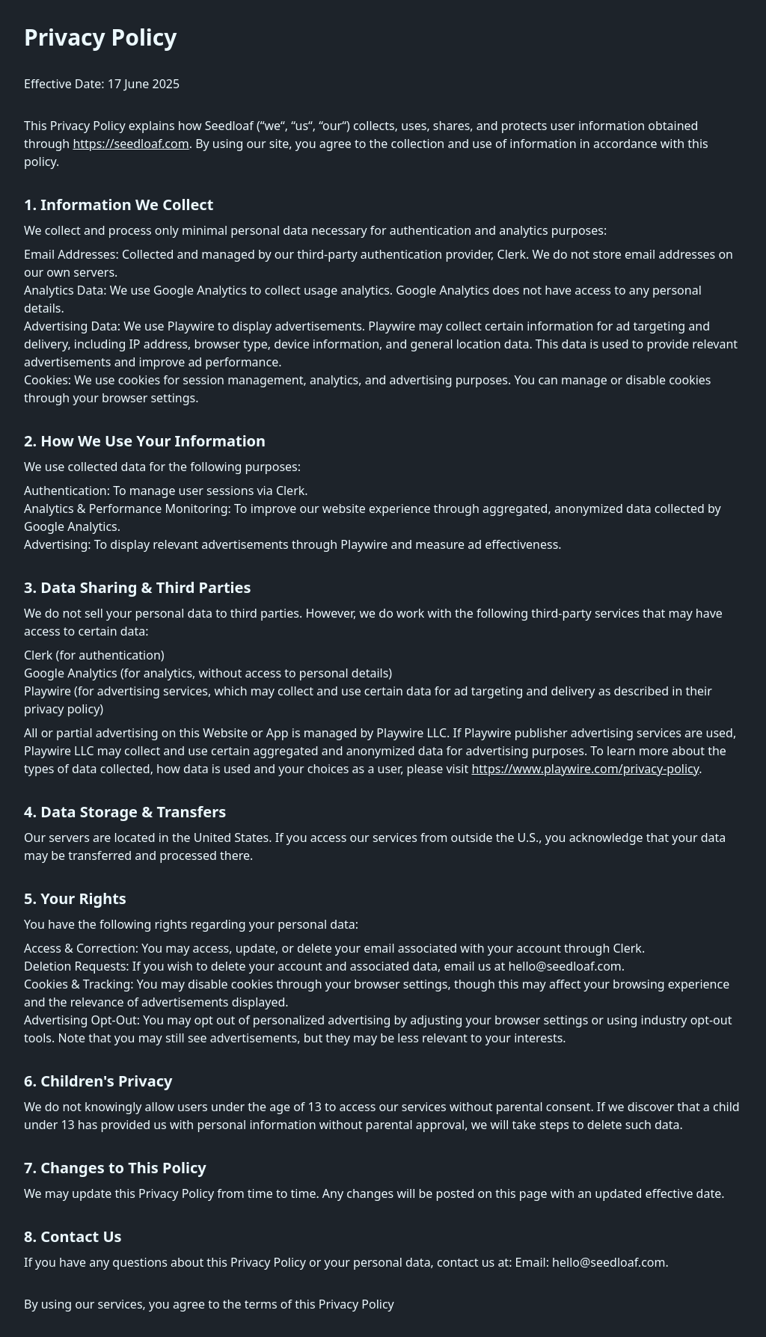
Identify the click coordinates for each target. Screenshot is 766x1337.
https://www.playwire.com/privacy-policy (585, 768)
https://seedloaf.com (131, 143)
